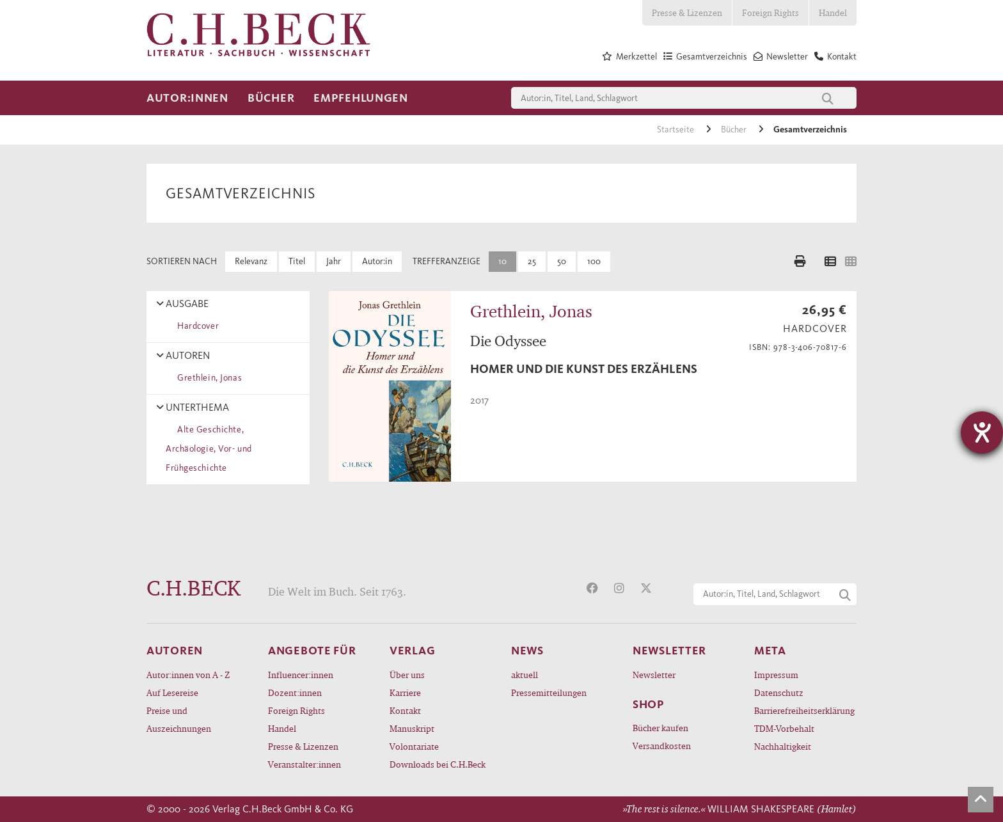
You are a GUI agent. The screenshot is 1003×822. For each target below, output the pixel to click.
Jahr (333, 261)
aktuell (524, 674)
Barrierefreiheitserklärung (804, 710)
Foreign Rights (770, 12)
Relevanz (251, 261)
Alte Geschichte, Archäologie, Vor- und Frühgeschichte (209, 448)
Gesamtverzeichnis (810, 129)
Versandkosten (662, 745)
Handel (833, 12)
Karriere (405, 692)
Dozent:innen (295, 692)
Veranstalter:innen (304, 764)
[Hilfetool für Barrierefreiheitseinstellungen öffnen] (982, 432)
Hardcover (196, 325)
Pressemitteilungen (549, 692)
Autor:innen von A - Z (188, 674)
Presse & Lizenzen (687, 12)
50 (561, 261)
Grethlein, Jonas (207, 377)
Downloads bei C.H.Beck (438, 764)
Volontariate (414, 746)
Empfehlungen (360, 98)
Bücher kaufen (660, 727)
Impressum (776, 674)
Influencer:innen (300, 674)
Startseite (676, 129)
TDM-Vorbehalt (784, 728)
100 (594, 261)
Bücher (271, 98)
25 (532, 261)
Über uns (407, 674)
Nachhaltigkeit (782, 746)
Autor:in (377, 261)
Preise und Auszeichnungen (178, 719)
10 (502, 261)
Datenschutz (778, 692)
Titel (296, 261)
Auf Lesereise (172, 692)
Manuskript (412, 728)
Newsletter (654, 674)
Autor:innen (187, 98)
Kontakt (405, 710)
